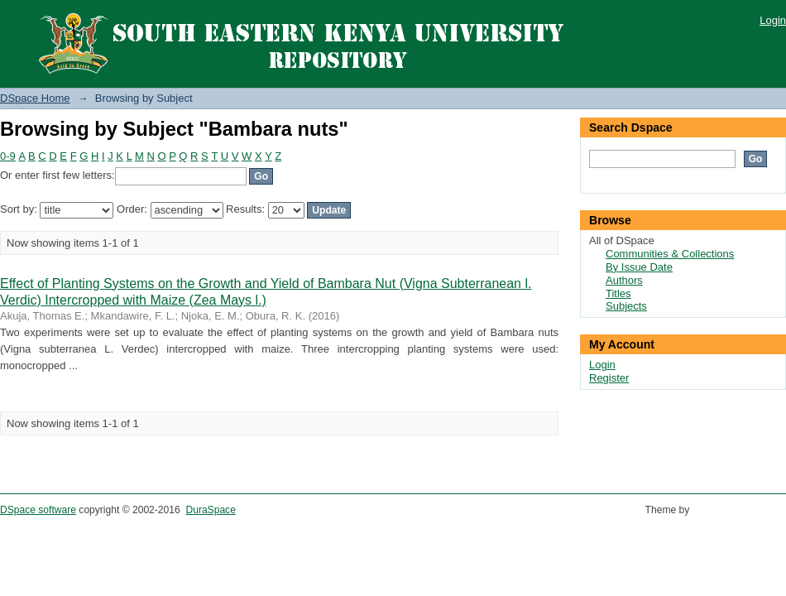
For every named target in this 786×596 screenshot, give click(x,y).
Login (773, 20)
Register (609, 378)
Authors (624, 280)
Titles (618, 293)
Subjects (626, 306)
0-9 (8, 156)
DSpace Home (35, 98)
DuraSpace (210, 510)
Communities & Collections (670, 254)
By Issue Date (639, 267)
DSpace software (38, 510)
